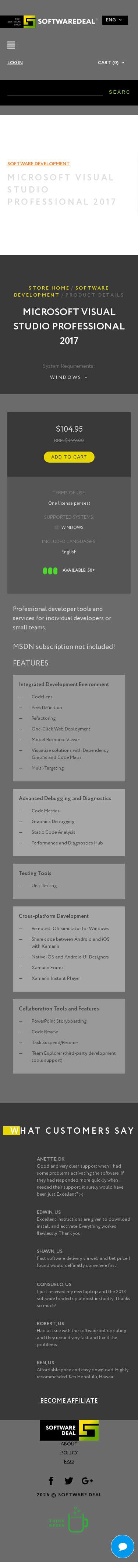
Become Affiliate (69, 1400)
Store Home (49, 288)
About (69, 1444)
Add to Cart (69, 457)
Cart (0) (108, 62)
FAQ (69, 1461)
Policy (69, 1452)
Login (15, 62)
